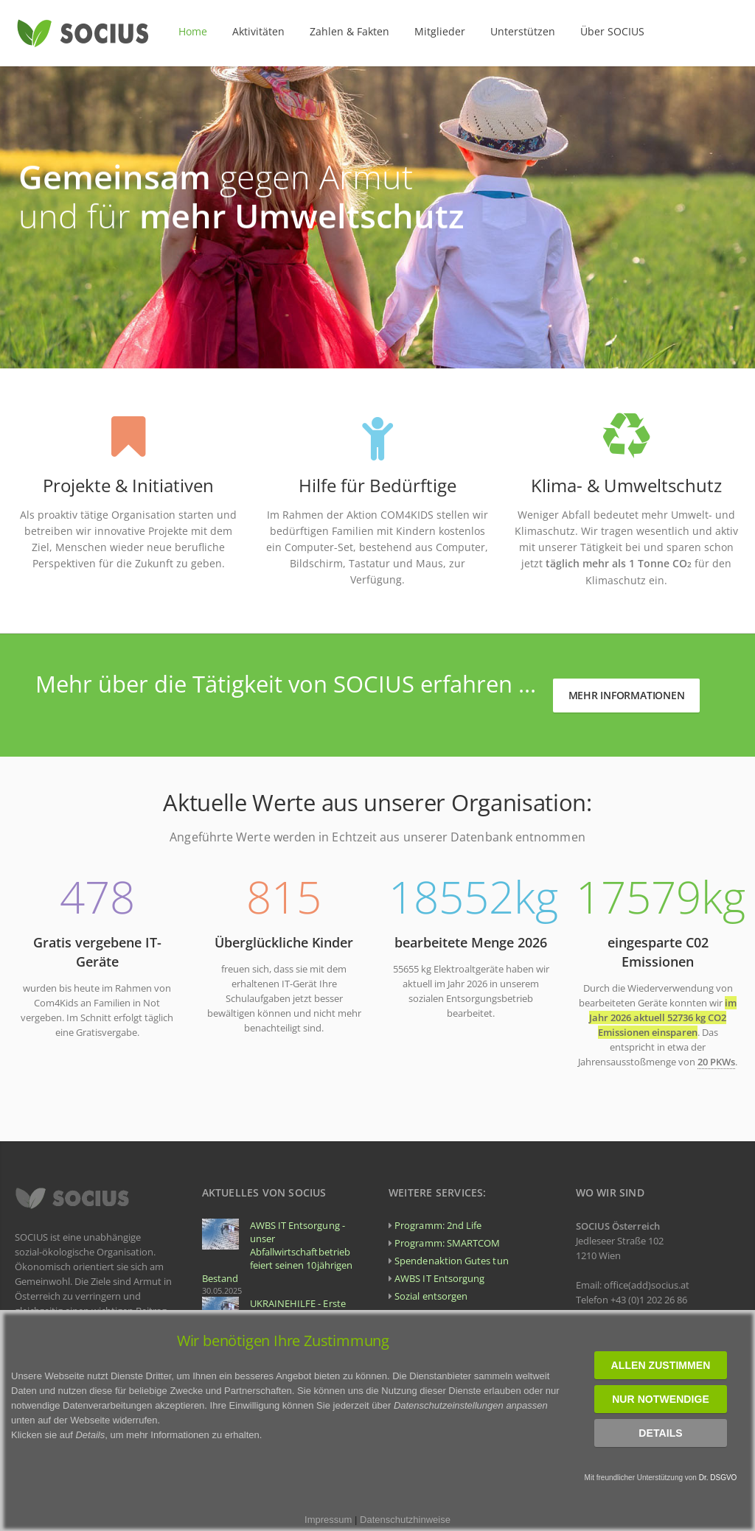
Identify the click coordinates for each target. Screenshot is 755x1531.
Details (660, 1433)
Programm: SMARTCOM (447, 1243)
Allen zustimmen (661, 1365)
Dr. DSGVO (718, 1478)
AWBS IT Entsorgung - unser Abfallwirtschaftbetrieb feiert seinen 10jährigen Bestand (277, 1252)
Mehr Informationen (626, 695)
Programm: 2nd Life (437, 1225)
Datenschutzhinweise (405, 1519)
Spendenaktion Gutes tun (451, 1260)
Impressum (328, 1519)
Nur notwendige (660, 1399)
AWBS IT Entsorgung (439, 1278)
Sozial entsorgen (430, 1296)
